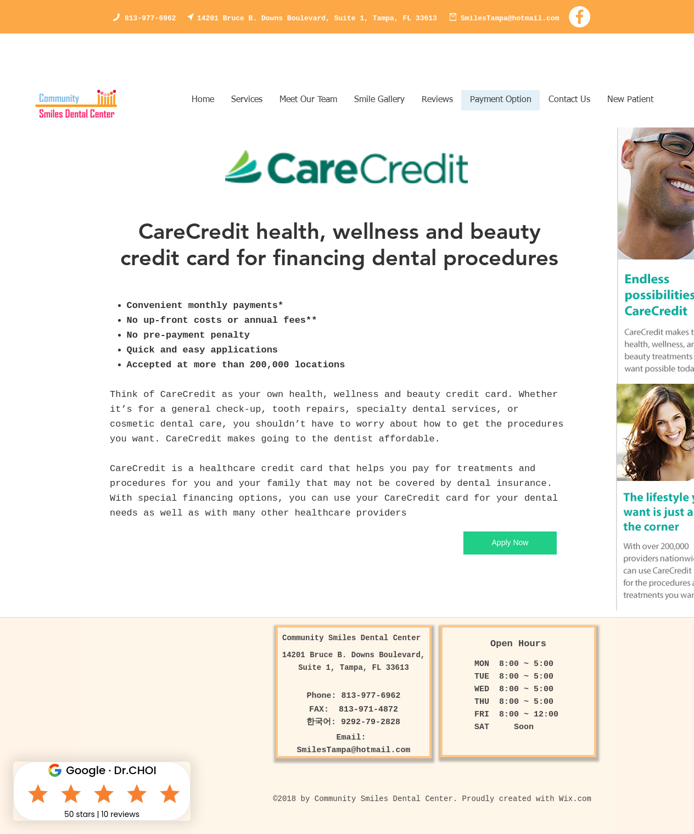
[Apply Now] (510, 543)
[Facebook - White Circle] (579, 16)
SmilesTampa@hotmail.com (510, 18)
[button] (379, 100)
